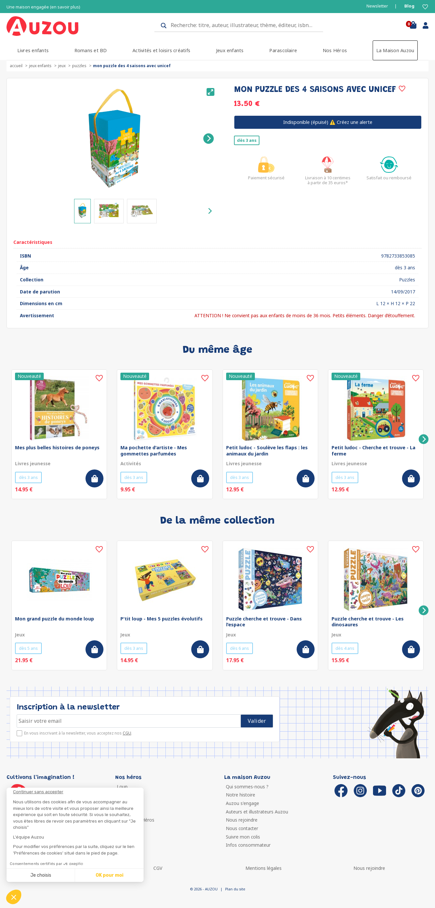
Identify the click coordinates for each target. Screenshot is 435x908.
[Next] (208, 138)
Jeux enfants (230, 50)
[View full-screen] (210, 92)
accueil (16, 65)
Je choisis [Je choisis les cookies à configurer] (40, 875)
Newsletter (377, 6)
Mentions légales (263, 868)
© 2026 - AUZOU (204, 888)
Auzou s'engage (242, 803)
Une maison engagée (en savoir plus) (43, 7)
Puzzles (79, 65)
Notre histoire (240, 795)
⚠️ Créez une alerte (327, 122)
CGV (157, 868)
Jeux (62, 65)
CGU (127, 733)
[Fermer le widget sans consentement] (78, 792)
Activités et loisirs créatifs (161, 50)
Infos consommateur (248, 845)
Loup (122, 786)
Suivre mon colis (243, 837)
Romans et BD (90, 50)
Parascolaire (283, 50)
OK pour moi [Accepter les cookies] (109, 875)
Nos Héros (335, 50)
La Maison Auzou (395, 50)
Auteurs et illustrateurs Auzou (257, 812)
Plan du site (235, 888)
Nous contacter (242, 828)
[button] (14, 897)
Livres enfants (33, 50)
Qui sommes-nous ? (247, 786)
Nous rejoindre (241, 820)
